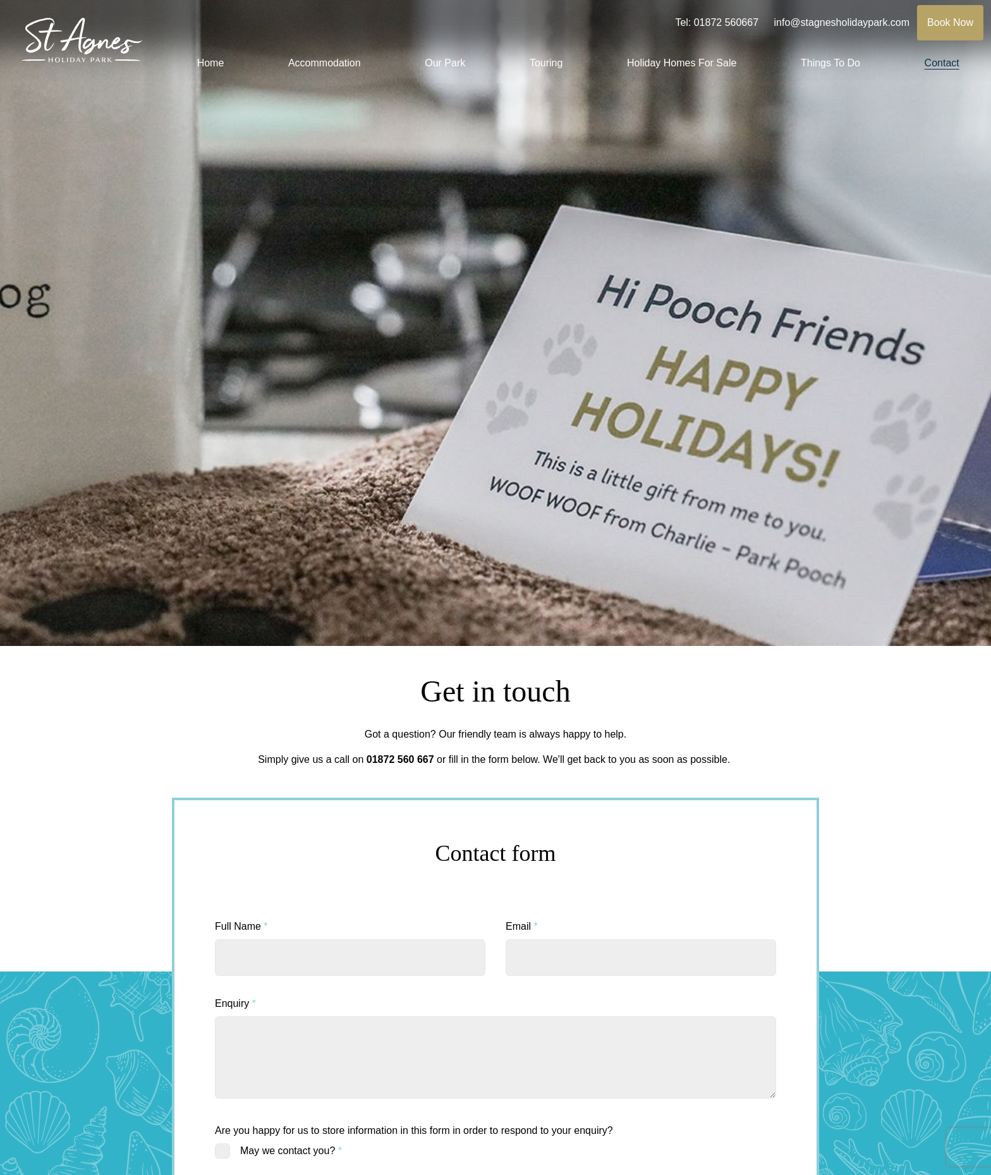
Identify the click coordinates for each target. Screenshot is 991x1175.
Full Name (241, 926)
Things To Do (830, 63)
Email (522, 926)
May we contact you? (291, 1150)
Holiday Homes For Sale (681, 63)
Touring (546, 63)
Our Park (445, 63)
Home (210, 63)
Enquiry (235, 1003)
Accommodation (324, 63)
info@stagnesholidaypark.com (842, 22)
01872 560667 (726, 22)
